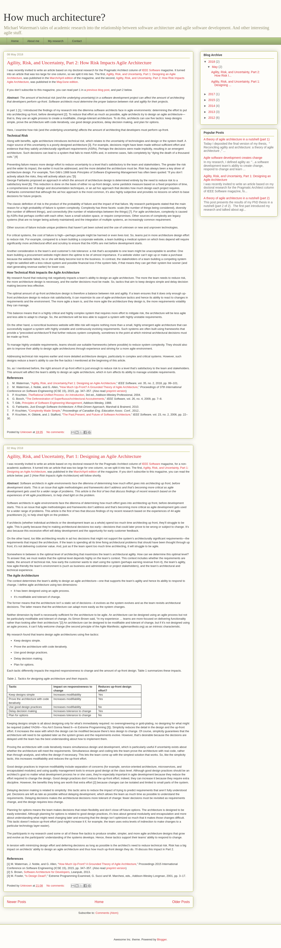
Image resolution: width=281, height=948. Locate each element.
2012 (212, 117)
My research (56, 41)
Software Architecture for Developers (47, 872)
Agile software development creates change (233, 157)
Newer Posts (16, 902)
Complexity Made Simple (44, 410)
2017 (212, 94)
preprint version (116, 391)
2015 (212, 100)
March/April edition (61, 78)
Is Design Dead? (36, 875)
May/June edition (67, 81)
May (215, 67)
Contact (77, 41)
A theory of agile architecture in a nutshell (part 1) (237, 139)
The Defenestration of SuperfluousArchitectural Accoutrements (65, 398)
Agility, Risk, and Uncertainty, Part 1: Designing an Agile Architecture (74, 456)
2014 (212, 105)
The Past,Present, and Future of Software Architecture (96, 414)
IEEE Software (151, 70)
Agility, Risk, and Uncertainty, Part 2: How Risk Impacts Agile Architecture (79, 62)
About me (33, 41)
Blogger (161, 939)
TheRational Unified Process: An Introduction (56, 394)
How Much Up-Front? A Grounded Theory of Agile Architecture (99, 387)
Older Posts (181, 902)
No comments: (55, 432)
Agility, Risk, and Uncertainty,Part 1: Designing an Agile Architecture (74, 383)
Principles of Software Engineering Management (52, 402)
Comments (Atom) (107, 912)
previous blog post (98, 89)
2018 (212, 61)
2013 (212, 112)
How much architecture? (54, 17)
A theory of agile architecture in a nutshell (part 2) (237, 198)
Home (15, 41)
